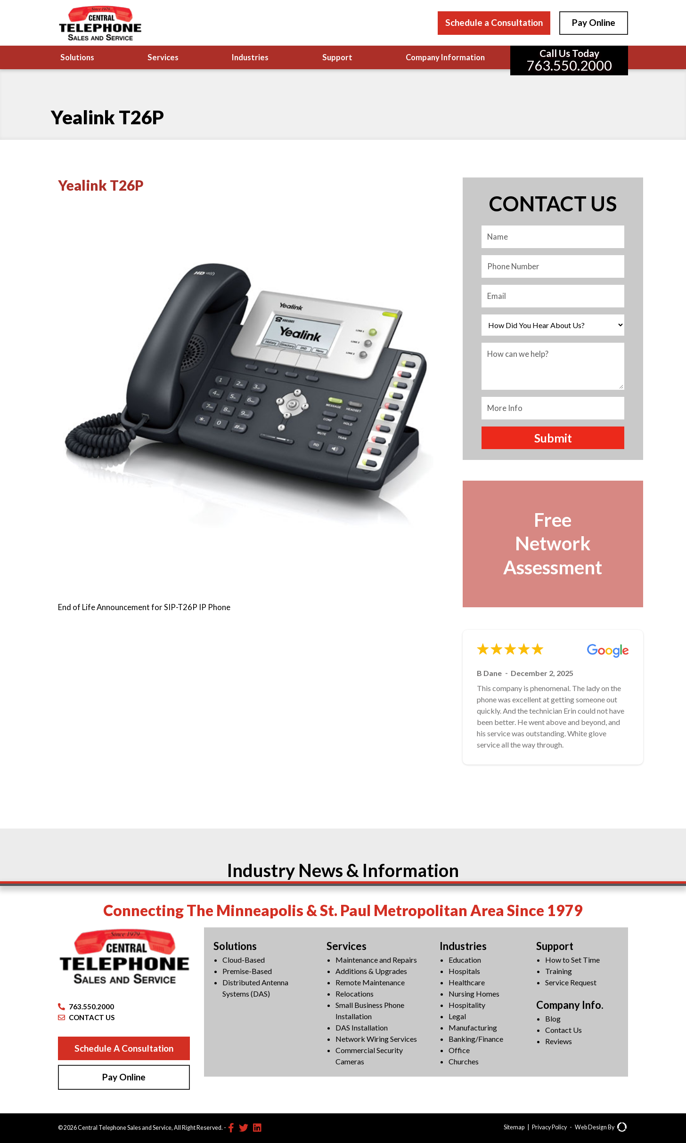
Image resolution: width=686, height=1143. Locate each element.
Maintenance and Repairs (376, 959)
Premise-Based (247, 970)
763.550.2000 (86, 1006)
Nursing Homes (474, 993)
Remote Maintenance (370, 982)
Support (337, 57)
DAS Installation (361, 1027)
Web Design (591, 1127)
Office (459, 1050)
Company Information (445, 57)
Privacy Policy (549, 1127)
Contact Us (563, 1029)
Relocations (354, 993)
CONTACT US (86, 1017)
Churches (464, 1061)
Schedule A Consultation (123, 1048)
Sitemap (514, 1127)
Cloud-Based (243, 959)
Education (465, 959)
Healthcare (467, 982)
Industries (250, 57)
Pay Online (593, 22)
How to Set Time (572, 959)
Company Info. (570, 1004)
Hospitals (464, 970)
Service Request (570, 982)
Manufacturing (473, 1027)
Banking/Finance (476, 1038)
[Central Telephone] (100, 23)
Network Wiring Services (376, 1038)
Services (163, 57)
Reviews (558, 1041)
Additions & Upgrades (371, 970)
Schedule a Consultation (494, 22)
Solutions (77, 57)
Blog (553, 1018)
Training (558, 970)
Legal (457, 1016)
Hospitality (467, 1004)
